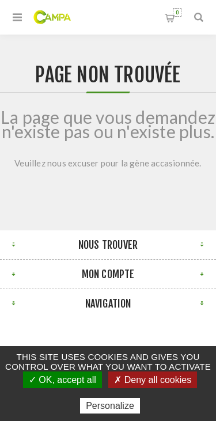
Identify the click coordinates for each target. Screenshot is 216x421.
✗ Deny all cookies (152, 380)
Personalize (110, 406)
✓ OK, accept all (62, 380)
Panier (177, 12)
